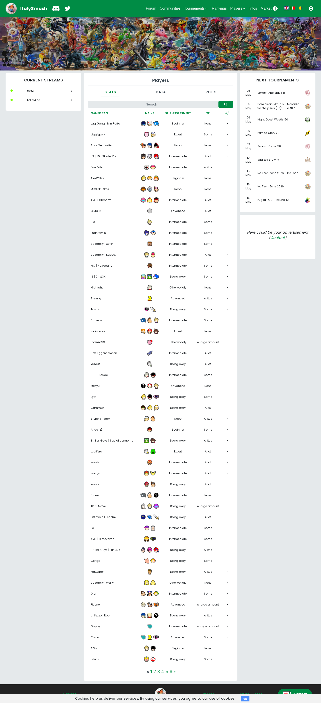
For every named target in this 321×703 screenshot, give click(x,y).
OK (245, 699)
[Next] (175, 671)
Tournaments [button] (196, 8)
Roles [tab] (211, 92)
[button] (311, 8)
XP (208, 113)
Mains (149, 113)
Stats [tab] (110, 92)
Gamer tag (99, 113)
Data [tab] (161, 92)
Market (269, 8)
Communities (170, 8)
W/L (227, 113)
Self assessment (178, 113)
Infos (253, 8)
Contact (277, 237)
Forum (151, 8)
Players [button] (238, 8)
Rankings (219, 8)
